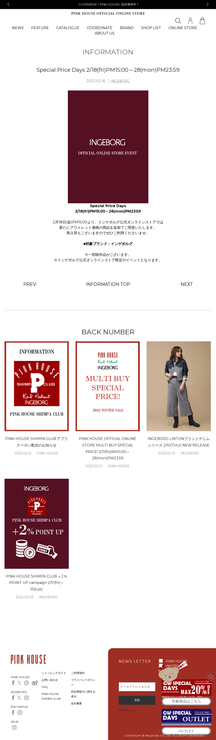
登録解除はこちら (129, 710)
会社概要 (76, 703)
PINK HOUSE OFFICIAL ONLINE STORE (108, 13)
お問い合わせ (50, 680)
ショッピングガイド (54, 673)
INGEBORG (120, 81)
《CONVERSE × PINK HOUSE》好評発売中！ (108, 4)
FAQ (45, 687)
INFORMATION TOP (108, 284)
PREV (29, 284)
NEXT (186, 284)
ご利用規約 (78, 673)
